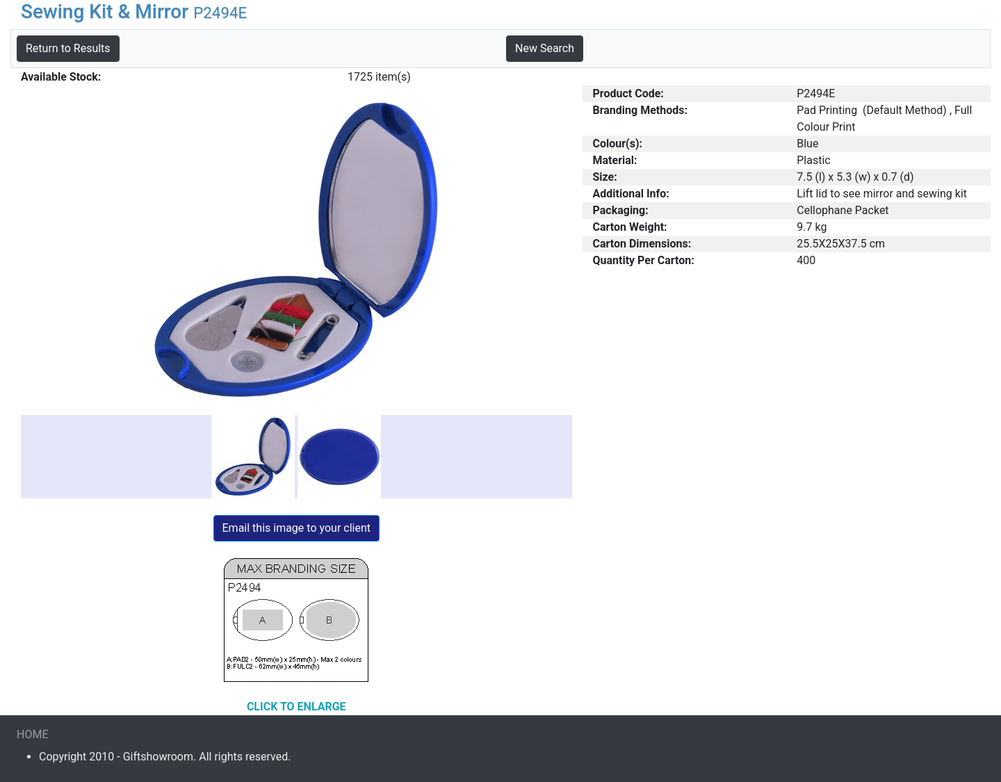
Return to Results (68, 48)
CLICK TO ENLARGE (296, 706)
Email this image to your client (296, 528)
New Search (544, 48)
